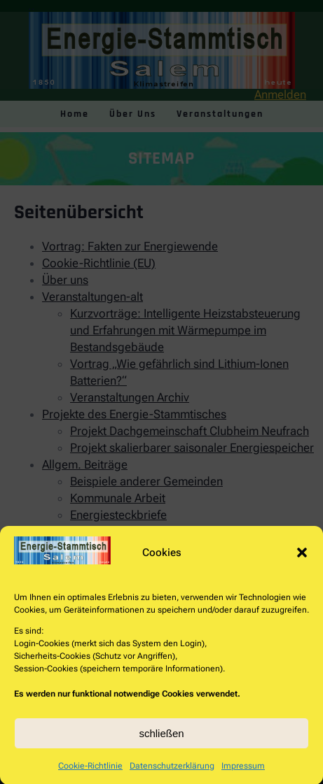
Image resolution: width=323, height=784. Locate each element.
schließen (161, 744)
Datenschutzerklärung (172, 776)
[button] (302, 563)
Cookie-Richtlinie (90, 776)
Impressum (243, 776)
